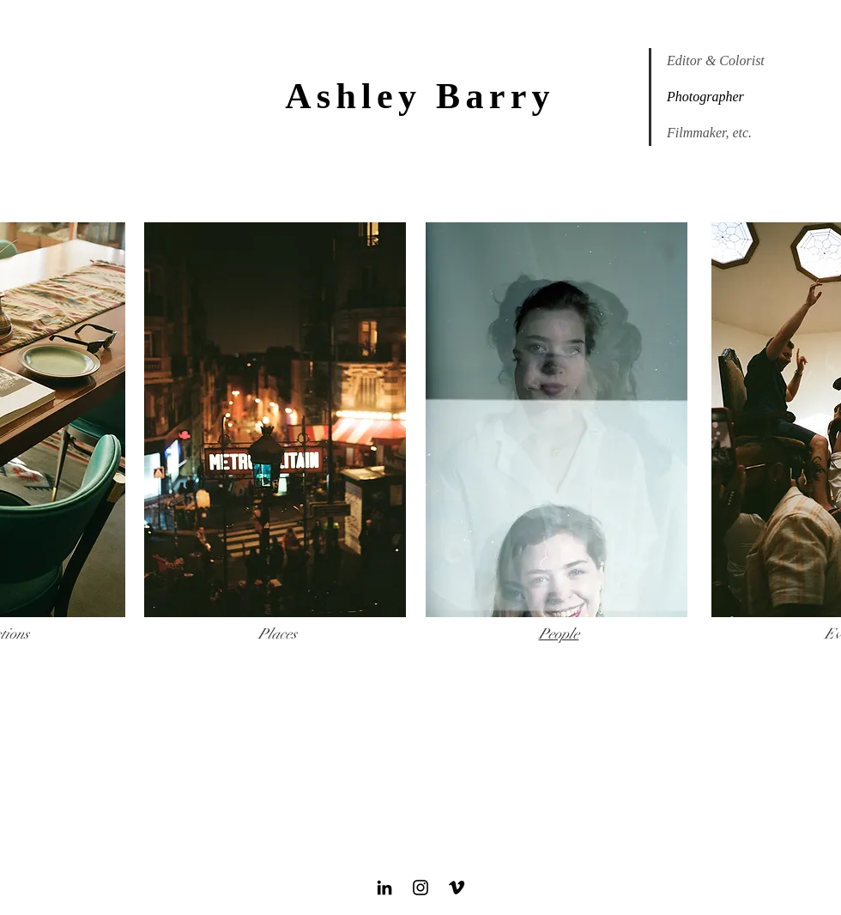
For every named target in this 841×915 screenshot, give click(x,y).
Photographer (705, 96)
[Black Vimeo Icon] (456, 887)
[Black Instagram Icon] (420, 887)
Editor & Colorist (716, 60)
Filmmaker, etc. (709, 132)
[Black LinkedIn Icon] (384, 887)
